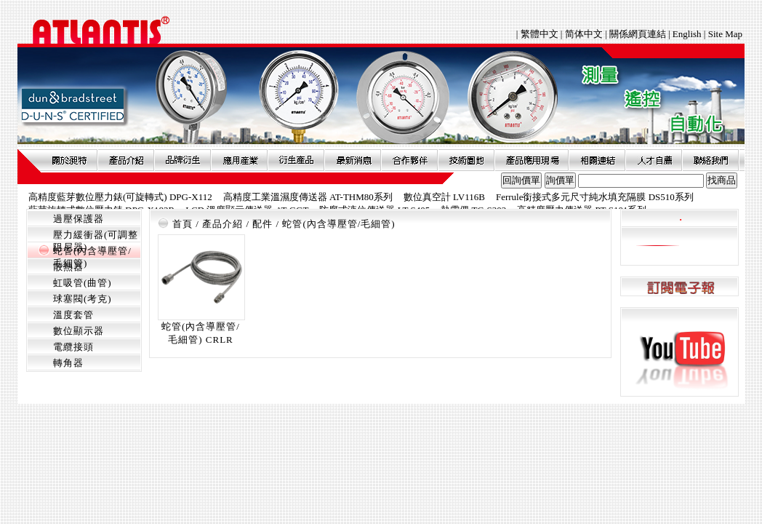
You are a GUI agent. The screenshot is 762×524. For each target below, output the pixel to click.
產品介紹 (125, 160)
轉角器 (68, 362)
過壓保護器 (78, 218)
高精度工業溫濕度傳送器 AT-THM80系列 (308, 196)
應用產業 (239, 160)
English (687, 33)
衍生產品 (296, 160)
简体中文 (584, 33)
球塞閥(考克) (82, 298)
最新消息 (352, 160)
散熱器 (68, 266)
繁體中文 (541, 33)
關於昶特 (69, 160)
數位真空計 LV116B (444, 196)
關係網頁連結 (637, 33)
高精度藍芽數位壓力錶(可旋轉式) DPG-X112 (120, 196)
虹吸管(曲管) (82, 282)
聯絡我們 (710, 160)
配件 (262, 223)
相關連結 (597, 160)
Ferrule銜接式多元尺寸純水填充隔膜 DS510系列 (595, 196)
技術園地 (466, 160)
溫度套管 (73, 314)
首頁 (182, 223)
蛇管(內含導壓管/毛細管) (338, 223)
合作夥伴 (409, 160)
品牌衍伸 (182, 160)
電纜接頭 (73, 346)
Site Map (725, 33)
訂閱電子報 (679, 287)
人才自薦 (653, 160)
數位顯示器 (78, 330)
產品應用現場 (531, 160)
